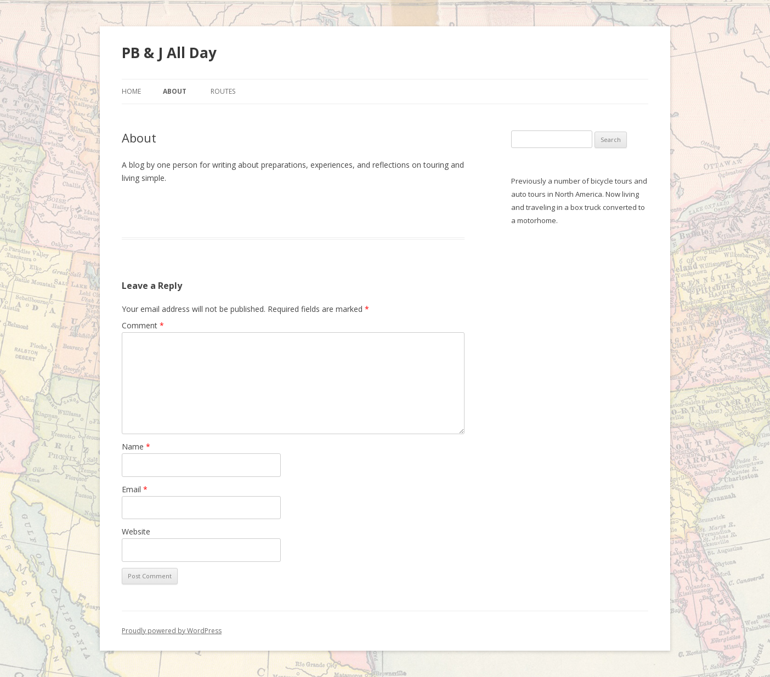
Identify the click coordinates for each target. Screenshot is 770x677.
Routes (223, 91)
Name (136, 446)
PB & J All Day (169, 52)
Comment (143, 325)
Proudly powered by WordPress (172, 630)
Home (131, 91)
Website (136, 531)
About (174, 91)
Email (135, 489)
